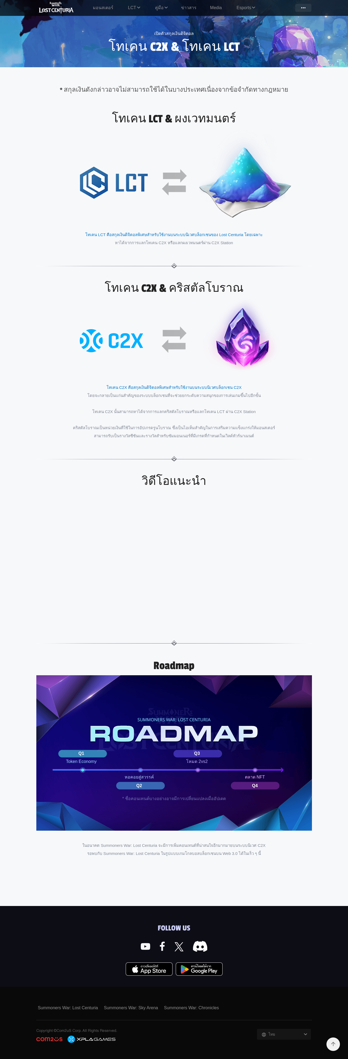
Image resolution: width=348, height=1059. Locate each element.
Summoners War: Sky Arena (131, 1007)
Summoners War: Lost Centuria (57, 8)
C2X (92, 1039)
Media (216, 7)
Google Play (199, 969)
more (303, 8)
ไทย (272, 1034)
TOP (333, 1044)
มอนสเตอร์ (103, 7)
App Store (149, 969)
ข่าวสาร (188, 7)
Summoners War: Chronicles (191, 1007)
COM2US (49, 1039)
